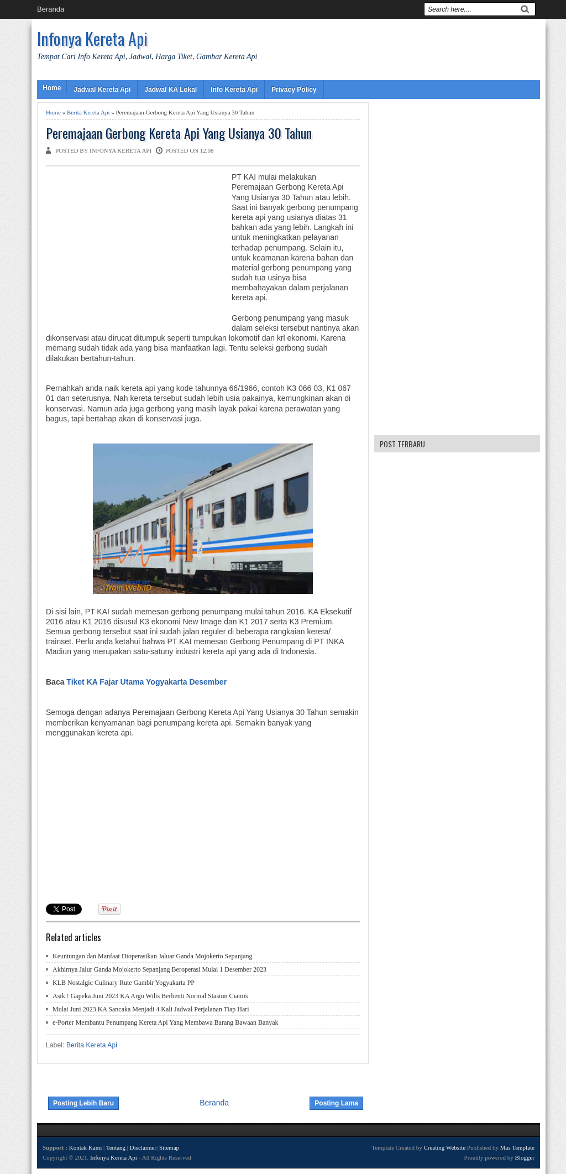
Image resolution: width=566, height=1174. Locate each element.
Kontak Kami (85, 1147)
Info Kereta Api (234, 89)
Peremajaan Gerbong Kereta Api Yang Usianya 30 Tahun (179, 133)
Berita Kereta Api (88, 112)
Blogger (524, 1157)
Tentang (115, 1147)
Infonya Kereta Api (92, 38)
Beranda (50, 9)
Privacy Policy (293, 89)
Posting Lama (336, 1103)
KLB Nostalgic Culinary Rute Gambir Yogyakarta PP (124, 983)
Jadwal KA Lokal (170, 89)
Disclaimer (143, 1147)
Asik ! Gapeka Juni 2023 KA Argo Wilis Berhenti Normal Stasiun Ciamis (150, 996)
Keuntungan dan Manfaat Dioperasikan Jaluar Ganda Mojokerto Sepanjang (153, 956)
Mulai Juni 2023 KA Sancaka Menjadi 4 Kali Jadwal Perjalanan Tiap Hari (151, 1009)
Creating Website (444, 1147)
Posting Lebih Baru (83, 1103)
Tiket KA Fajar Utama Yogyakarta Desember (146, 681)
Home (52, 88)
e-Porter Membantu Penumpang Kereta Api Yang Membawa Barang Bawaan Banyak (166, 1022)
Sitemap (169, 1147)
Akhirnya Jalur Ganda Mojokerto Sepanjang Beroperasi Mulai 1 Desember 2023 (159, 969)
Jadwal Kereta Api (102, 89)
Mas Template (517, 1147)
